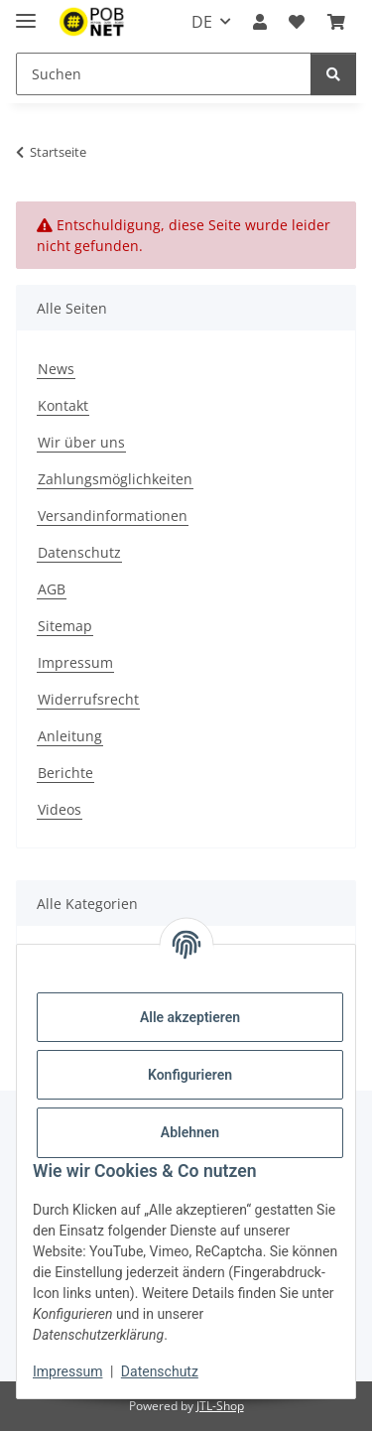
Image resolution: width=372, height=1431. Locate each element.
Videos (59, 809)
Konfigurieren (190, 1075)
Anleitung (70, 735)
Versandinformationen (112, 515)
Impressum (67, 1371)
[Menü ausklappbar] (26, 12)
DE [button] (201, 22)
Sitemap (65, 625)
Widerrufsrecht (88, 699)
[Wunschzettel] (296, 22)
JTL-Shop (220, 1405)
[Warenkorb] (336, 22)
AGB (51, 589)
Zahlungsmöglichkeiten (115, 478)
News (56, 368)
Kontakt (63, 405)
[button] (260, 22)
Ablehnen (190, 1132)
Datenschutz (159, 1371)
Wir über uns (81, 442)
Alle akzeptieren (190, 1017)
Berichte (65, 772)
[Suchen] (163, 74)
